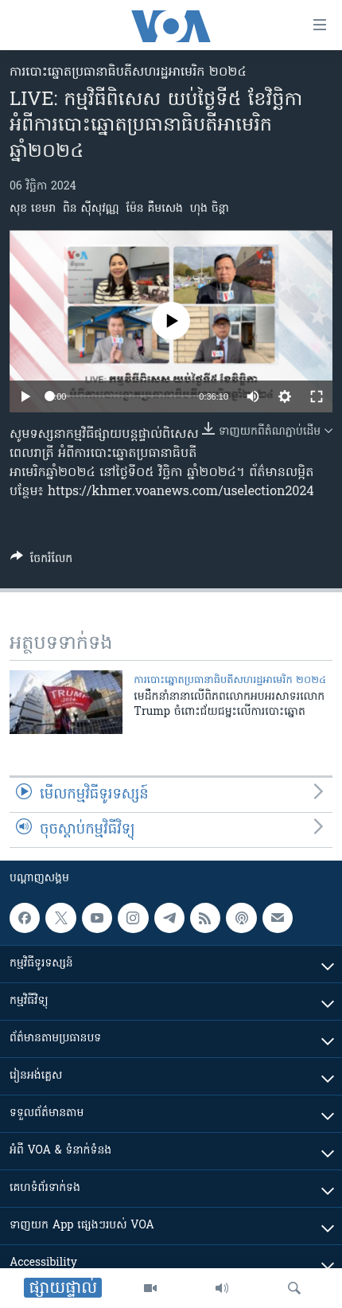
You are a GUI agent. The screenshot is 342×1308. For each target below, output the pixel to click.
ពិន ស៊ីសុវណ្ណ (91, 209)
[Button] (41, 561)
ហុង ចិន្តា (209, 209)
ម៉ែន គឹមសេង (154, 209)
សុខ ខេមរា (33, 209)
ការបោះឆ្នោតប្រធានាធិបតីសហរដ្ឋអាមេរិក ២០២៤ (128, 72)
